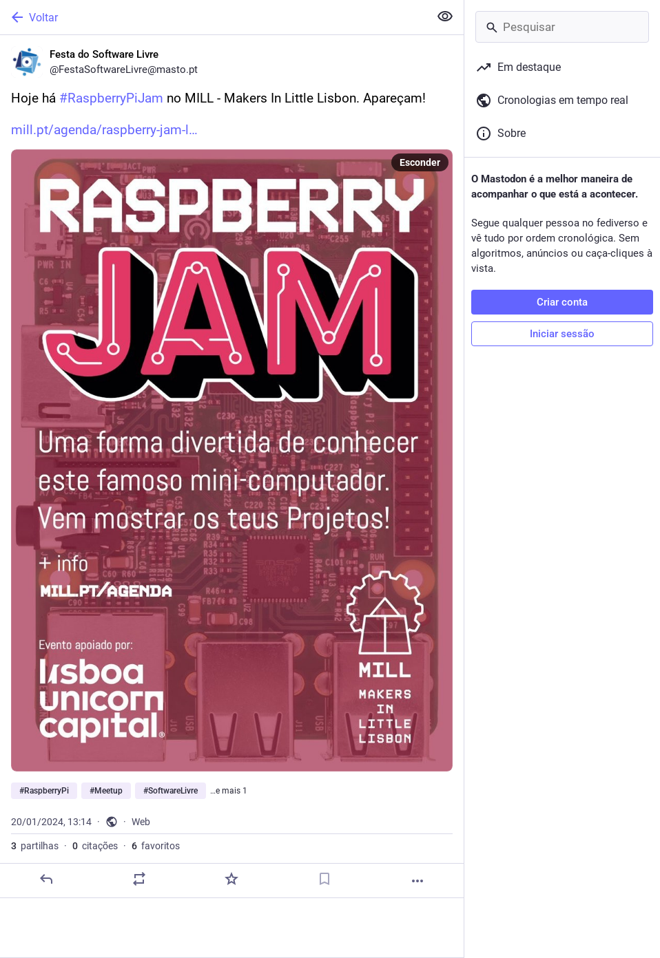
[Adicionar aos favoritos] (231, 879)
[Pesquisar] (562, 27)
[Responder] (46, 879)
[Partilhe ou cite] (139, 879)
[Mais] (417, 881)
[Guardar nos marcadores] (324, 879)
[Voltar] (213, 17)
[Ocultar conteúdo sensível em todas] (445, 16)
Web (141, 821)
